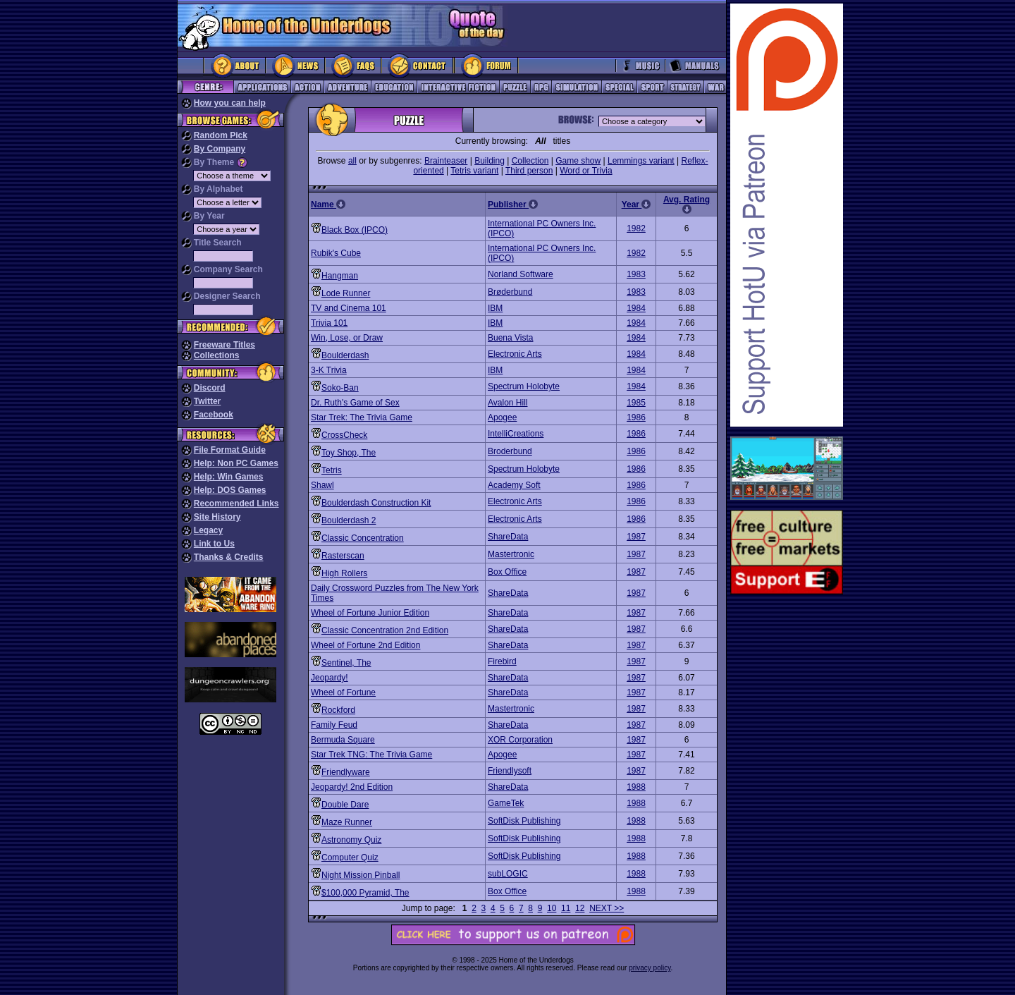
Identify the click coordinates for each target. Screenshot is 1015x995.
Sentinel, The (346, 663)
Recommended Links (236, 503)
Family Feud (334, 725)
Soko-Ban (340, 388)
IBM (495, 308)
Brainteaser (445, 161)
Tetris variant (474, 171)
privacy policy (649, 968)
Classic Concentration (362, 538)
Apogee (502, 417)
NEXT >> (606, 908)
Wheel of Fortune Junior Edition (370, 613)
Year (636, 204)
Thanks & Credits (229, 557)
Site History (217, 517)
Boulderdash (345, 355)
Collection (530, 161)
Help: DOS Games (230, 490)
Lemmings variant (641, 161)
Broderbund (510, 451)
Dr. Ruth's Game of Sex (355, 403)
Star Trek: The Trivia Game (361, 417)
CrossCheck (344, 435)
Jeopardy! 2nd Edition (352, 787)
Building (489, 161)
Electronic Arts (515, 354)
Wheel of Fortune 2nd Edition (365, 645)
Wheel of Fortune (343, 692)
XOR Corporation (520, 740)
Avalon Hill (507, 403)
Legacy (208, 530)
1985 (636, 403)
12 (579, 908)
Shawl (322, 485)
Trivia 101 (329, 323)
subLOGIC (508, 874)
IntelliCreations (515, 434)
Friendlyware (345, 772)
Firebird (502, 661)
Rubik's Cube (336, 253)
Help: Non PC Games (236, 463)
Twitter (207, 401)
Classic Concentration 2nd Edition (384, 630)
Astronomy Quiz (351, 840)
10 (551, 908)
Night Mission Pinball (360, 875)
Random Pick (220, 135)
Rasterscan (342, 556)
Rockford (338, 710)
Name (328, 204)
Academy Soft (514, 485)
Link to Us (214, 544)
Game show (578, 161)
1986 (636, 417)
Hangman (339, 276)
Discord (210, 388)
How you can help (230, 103)
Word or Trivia (586, 171)
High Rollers (344, 573)
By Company (219, 149)
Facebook (213, 415)
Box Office (507, 572)
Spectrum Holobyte (524, 386)
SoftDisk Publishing (524, 821)
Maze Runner (346, 822)
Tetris (331, 470)
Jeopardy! (329, 678)
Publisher (513, 204)
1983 (636, 274)
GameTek (506, 803)
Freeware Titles (224, 345)
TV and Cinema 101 (348, 308)
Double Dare (345, 805)
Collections (217, 355)
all (352, 161)
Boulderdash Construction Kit (376, 503)
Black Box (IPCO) (354, 230)
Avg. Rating (686, 204)
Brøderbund (510, 292)
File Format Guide (230, 450)
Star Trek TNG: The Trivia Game (371, 754)
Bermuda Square (343, 740)
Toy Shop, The (348, 453)
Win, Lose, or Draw (347, 338)
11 (565, 908)
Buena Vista (511, 338)
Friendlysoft (509, 771)
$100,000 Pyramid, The (365, 893)
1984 (636, 308)
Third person (529, 171)
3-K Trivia (329, 370)
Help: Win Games (229, 477)
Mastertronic (511, 554)
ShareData (508, 537)
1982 (636, 228)
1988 (636, 787)
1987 (636, 537)
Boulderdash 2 (348, 520)
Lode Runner (345, 293)
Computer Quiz (350, 857)
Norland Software (520, 274)
